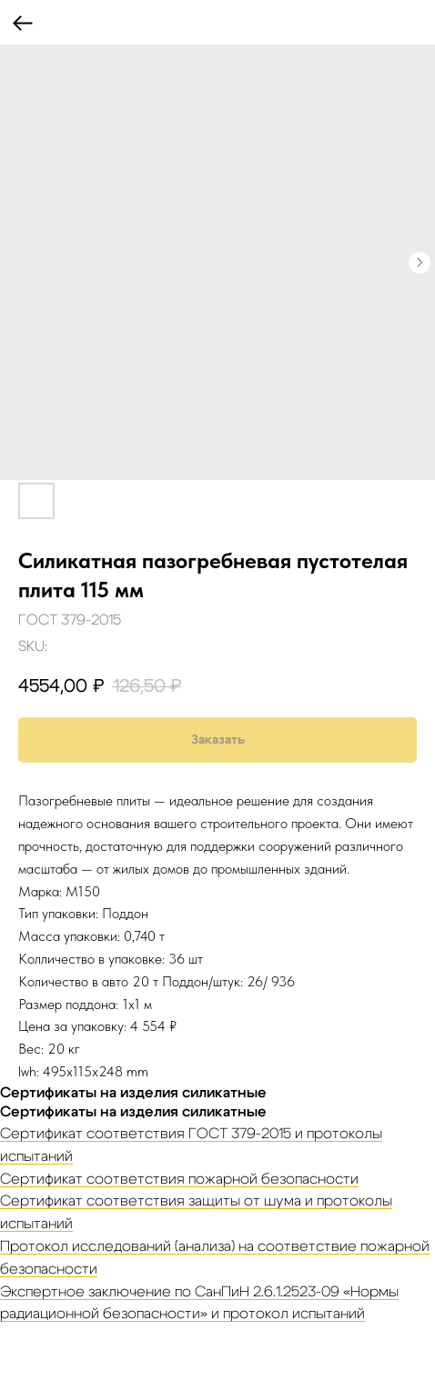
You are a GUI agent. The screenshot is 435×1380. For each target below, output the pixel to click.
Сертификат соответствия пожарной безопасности (179, 1179)
